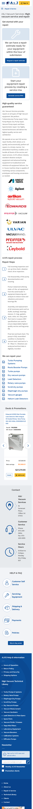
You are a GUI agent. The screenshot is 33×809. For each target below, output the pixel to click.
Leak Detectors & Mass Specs (14, 715)
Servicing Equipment (17, 595)
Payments (16, 620)
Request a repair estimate (16, 60)
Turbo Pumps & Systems (13, 692)
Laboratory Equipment (12, 729)
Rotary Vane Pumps (11, 695)
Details (9, 475)
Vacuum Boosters (10, 732)
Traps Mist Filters (10, 725)
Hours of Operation (11, 665)
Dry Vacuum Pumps (11, 705)
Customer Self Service (18, 583)
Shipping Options (10, 675)
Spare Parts (8, 719)
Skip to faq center (16, 643)
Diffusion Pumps (10, 739)
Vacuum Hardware (11, 712)
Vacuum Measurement (12, 709)
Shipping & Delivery (17, 608)
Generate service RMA (15, 95)
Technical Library (10, 794)
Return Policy (9, 668)
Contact (7, 802)
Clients (6, 798)
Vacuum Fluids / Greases (13, 722)
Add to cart (21, 475)
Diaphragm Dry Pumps (12, 698)
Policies (15, 632)
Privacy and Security (11, 672)
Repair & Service (10, 9)
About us (7, 787)
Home (6, 783)
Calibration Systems (11, 735)
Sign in (25, 3)
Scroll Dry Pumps (10, 702)
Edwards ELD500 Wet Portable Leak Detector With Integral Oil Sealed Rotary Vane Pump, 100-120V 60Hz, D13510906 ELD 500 (16, 419)
